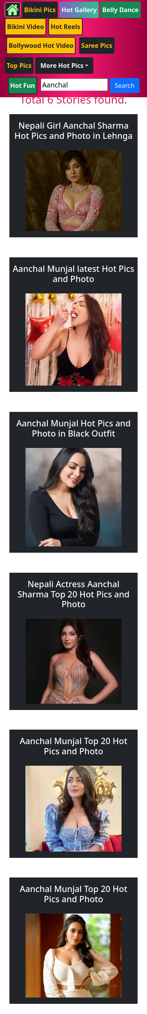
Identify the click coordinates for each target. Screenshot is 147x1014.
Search (125, 85)
